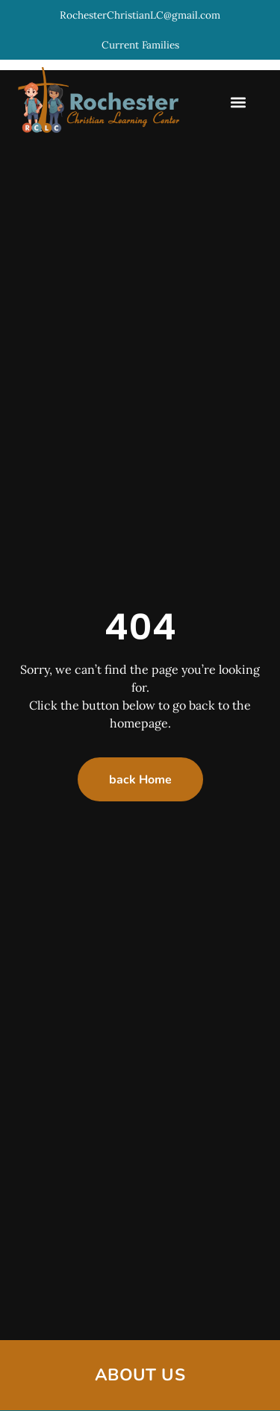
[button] (237, 102)
